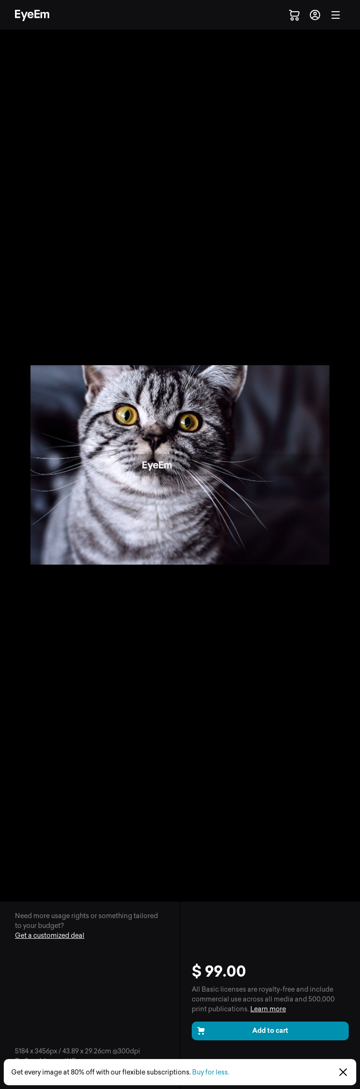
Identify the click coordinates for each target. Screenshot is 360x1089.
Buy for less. (210, 1072)
